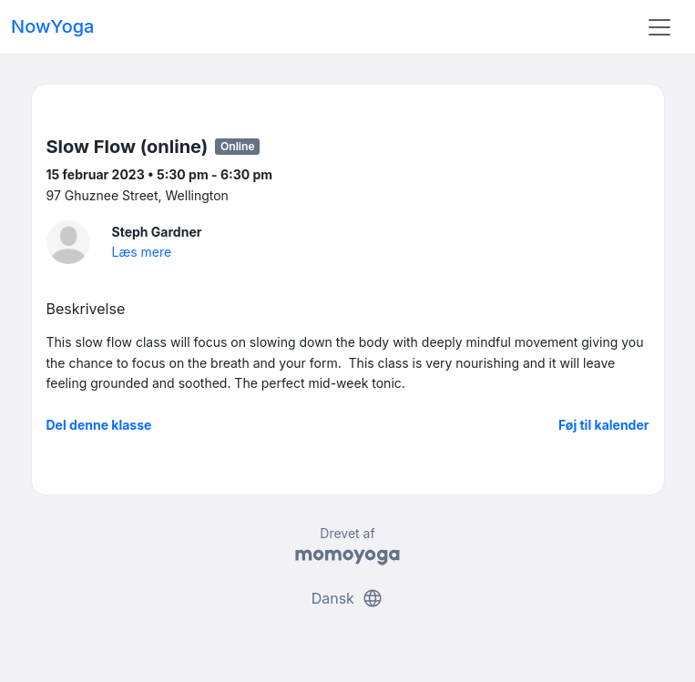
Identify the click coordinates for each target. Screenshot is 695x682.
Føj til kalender (603, 425)
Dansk (348, 598)
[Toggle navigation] (659, 27)
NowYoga (52, 26)
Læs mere (142, 252)
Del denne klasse (99, 425)
